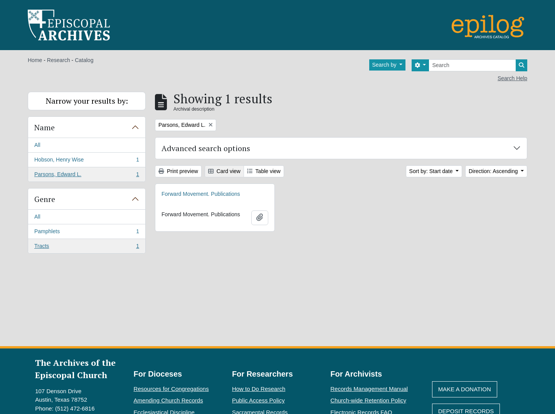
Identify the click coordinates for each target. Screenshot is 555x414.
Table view (264, 171)
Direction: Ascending (494, 171)
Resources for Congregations (171, 388)
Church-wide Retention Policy (368, 400)
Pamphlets (86, 232)
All (37, 145)
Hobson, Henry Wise (86, 161)
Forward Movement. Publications (200, 194)
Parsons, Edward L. (86, 175)
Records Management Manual (369, 388)
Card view (224, 171)
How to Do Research (258, 388)
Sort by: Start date (431, 171)
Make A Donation (464, 389)
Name (44, 127)
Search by (385, 65)
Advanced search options (205, 148)
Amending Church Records (168, 400)
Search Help (512, 78)
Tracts (86, 247)
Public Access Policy (258, 400)
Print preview (178, 171)
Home (35, 60)
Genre (44, 199)
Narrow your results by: (87, 101)
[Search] (472, 65)
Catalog (84, 60)
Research (58, 60)
